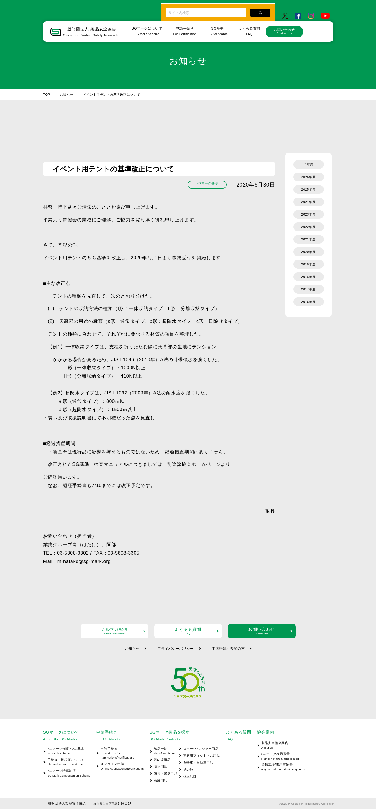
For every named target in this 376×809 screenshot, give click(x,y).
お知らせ (66, 94)
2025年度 (308, 189)
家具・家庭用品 (165, 773)
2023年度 (308, 214)
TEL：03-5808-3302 (66, 553)
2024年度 (308, 202)
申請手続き (120, 753)
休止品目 (190, 776)
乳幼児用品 (162, 759)
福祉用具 (160, 766)
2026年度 (308, 177)
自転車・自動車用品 (198, 762)
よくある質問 (188, 631)
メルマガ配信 (114, 631)
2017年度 (308, 289)
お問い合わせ (284, 31)
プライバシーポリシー (175, 649)
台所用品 (160, 780)
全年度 (309, 164)
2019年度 (308, 264)
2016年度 (308, 301)
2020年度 (308, 252)
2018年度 (308, 276)
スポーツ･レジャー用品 (201, 748)
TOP (46, 94)
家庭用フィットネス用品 (201, 755)
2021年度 (308, 239)
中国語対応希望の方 (228, 649)
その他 (188, 769)
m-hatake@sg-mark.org (84, 561)
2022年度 (308, 227)
